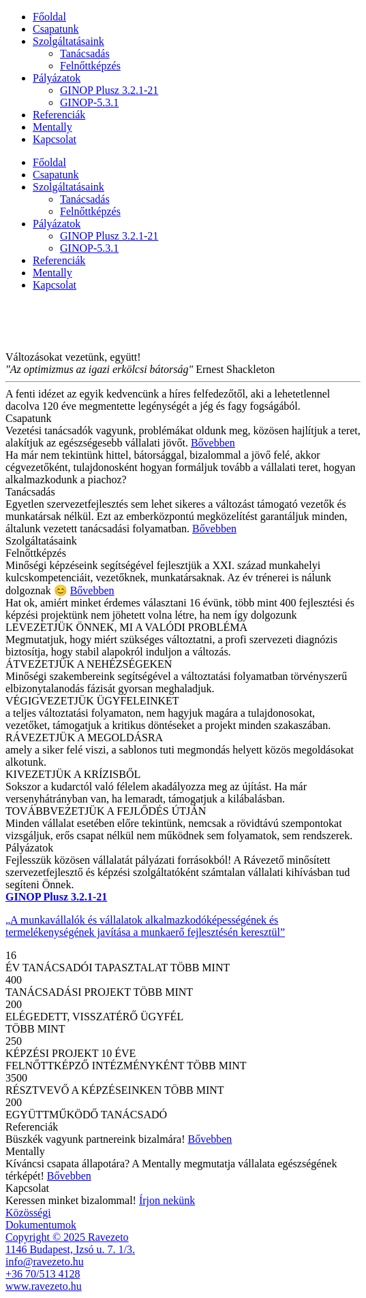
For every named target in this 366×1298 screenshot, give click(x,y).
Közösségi (28, 1212)
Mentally (52, 127)
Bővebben (213, 443)
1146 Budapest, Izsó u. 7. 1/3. (70, 1249)
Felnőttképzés (90, 65)
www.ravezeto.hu (43, 1286)
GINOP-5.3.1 (89, 102)
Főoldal (49, 16)
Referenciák (59, 114)
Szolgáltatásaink (68, 41)
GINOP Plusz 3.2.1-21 (109, 90)
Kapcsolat (54, 139)
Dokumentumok (40, 1225)
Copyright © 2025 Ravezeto (67, 1237)
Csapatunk (56, 29)
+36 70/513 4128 (42, 1274)
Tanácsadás (85, 53)
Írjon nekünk (167, 1200)
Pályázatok (56, 78)
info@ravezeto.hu (44, 1261)
